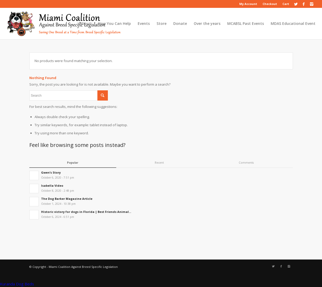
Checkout (270, 4)
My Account (248, 4)
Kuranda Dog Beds (17, 283)
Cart (285, 4)
